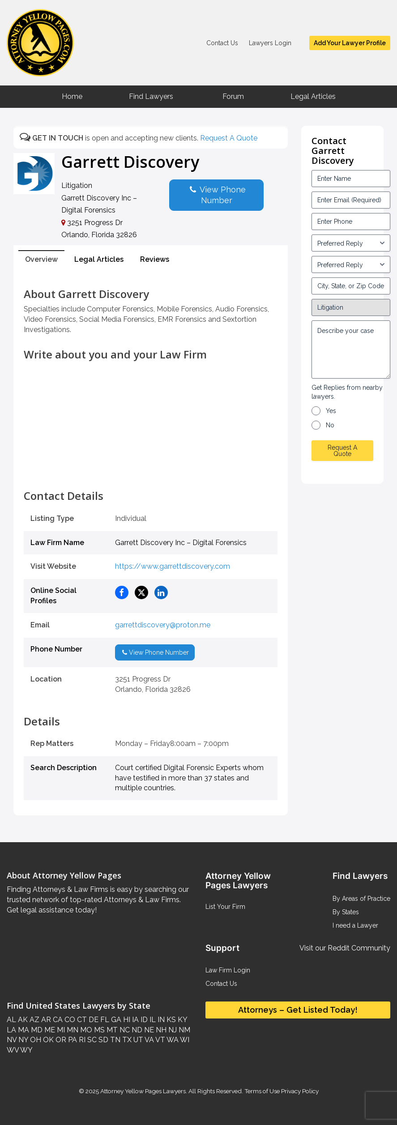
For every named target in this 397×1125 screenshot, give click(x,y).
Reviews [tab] (154, 259)
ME (49, 1030)
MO (85, 1030)
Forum (233, 96)
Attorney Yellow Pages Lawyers (143, 1091)
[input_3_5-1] (351, 242)
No (330, 425)
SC (91, 1040)
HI (125, 1019)
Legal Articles (313, 96)
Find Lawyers (151, 96)
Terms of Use (262, 1091)
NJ (171, 1030)
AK (22, 1019)
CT (81, 1019)
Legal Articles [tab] (99, 259)
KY (181, 1019)
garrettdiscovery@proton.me (162, 625)
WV (13, 1050)
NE (148, 1030)
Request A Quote (228, 138)
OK (47, 1040)
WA (172, 1040)
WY (26, 1050)
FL (103, 1019)
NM (183, 1030)
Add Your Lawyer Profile (350, 43)
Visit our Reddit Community (344, 948)
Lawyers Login (270, 43)
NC (124, 1030)
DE (92, 1019)
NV (12, 1040)
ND (136, 1030)
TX (126, 1040)
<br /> (150, 470)
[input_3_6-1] (351, 264)
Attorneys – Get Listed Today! (298, 1009)
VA (148, 1040)
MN (71, 1030)
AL (11, 1019)
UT (137, 1040)
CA (57, 1019)
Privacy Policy (299, 1091)
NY (22, 1040)
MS (98, 1030)
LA (11, 1030)
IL (152, 1019)
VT (159, 1040)
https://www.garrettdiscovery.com (172, 566)
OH (34, 1040)
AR (45, 1019)
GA (115, 1019)
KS (170, 1019)
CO (69, 1019)
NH (160, 1030)
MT (111, 1030)
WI (184, 1040)
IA (134, 1019)
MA (22, 1030)
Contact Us (222, 43)
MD (36, 1030)
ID (143, 1019)
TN (114, 1040)
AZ (33, 1019)
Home (72, 96)
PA (71, 1040)
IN (160, 1019)
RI (81, 1040)
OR (60, 1040)
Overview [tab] (41, 259)
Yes (331, 410)
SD (102, 1040)
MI (60, 1030)
